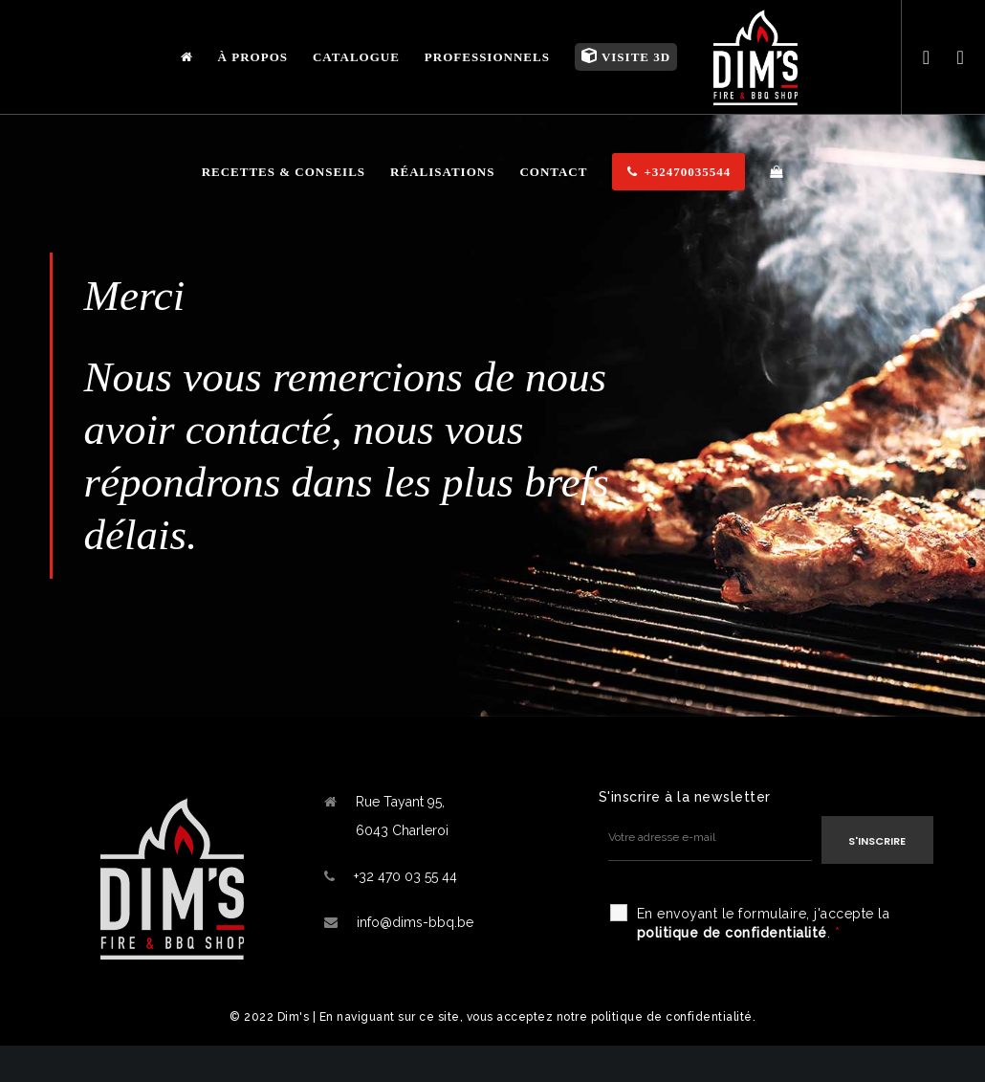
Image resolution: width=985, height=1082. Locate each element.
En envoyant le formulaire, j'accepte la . (763, 923)
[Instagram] (953, 57)
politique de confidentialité (732, 932)
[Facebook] (919, 57)
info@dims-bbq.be (415, 922)
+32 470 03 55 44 (405, 876)
